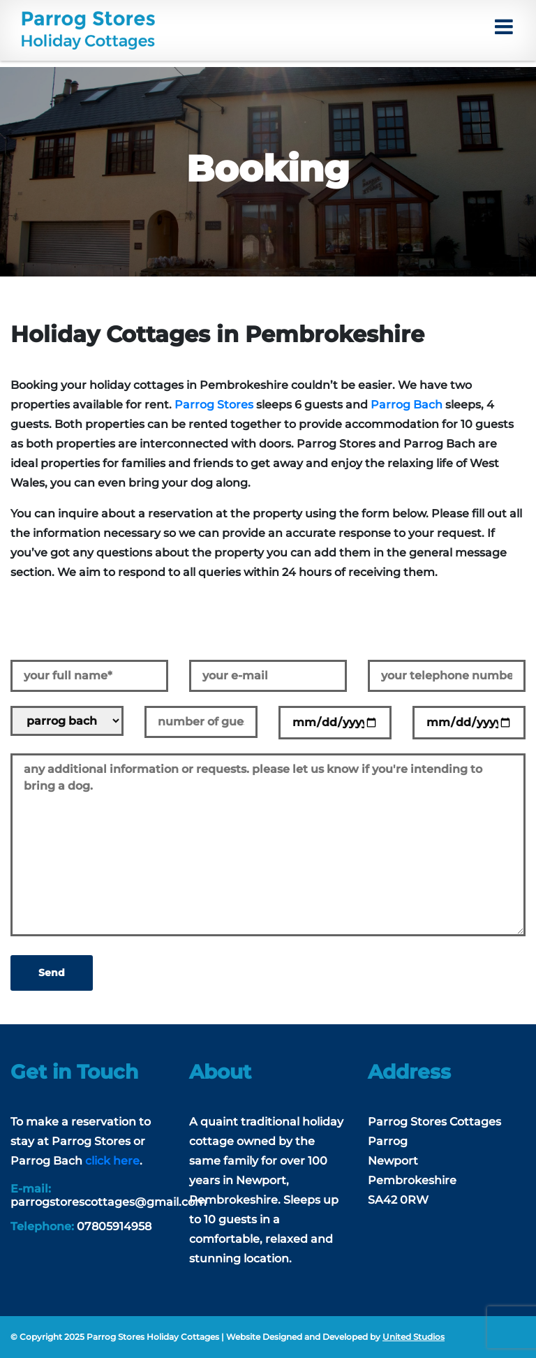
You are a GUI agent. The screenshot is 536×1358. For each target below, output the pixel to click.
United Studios (413, 1336)
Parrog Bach (406, 404)
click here (112, 1160)
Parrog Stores (213, 404)
